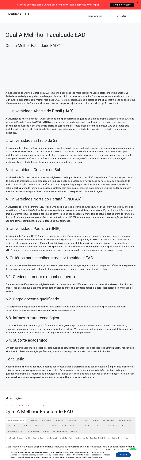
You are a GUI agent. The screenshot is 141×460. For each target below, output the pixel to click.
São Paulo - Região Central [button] (16, 411)
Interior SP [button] (95, 411)
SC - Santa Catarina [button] (42, 416)
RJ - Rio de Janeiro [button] (108, 411)
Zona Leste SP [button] (46, 411)
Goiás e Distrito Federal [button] (115, 416)
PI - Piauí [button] (46, 422)
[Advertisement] (70, 61)
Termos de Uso (109, 455)
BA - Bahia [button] (88, 416)
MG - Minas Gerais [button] (125, 411)
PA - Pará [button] (74, 422)
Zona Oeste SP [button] (71, 411)
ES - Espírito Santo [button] (13, 416)
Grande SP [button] (84, 411)
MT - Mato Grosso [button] (33, 422)
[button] (133, 452)
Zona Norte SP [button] (33, 411)
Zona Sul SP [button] (59, 411)
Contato (121, 455)
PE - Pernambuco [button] (75, 416)
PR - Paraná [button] (27, 416)
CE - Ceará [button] (100, 416)
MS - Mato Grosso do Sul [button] (15, 422)
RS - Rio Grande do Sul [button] (59, 416)
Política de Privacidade (89, 455)
